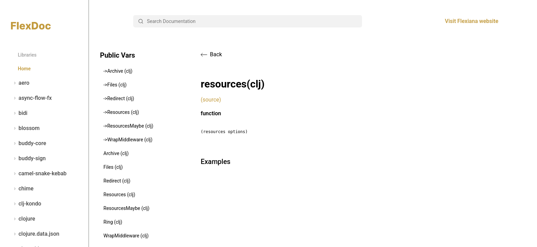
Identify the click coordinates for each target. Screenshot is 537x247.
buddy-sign (28, 158)
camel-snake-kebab (38, 173)
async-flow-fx (31, 98)
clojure (23, 218)
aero (20, 83)
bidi (19, 113)
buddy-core (28, 143)
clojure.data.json (35, 234)
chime (22, 188)
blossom (25, 128)
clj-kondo (26, 203)
